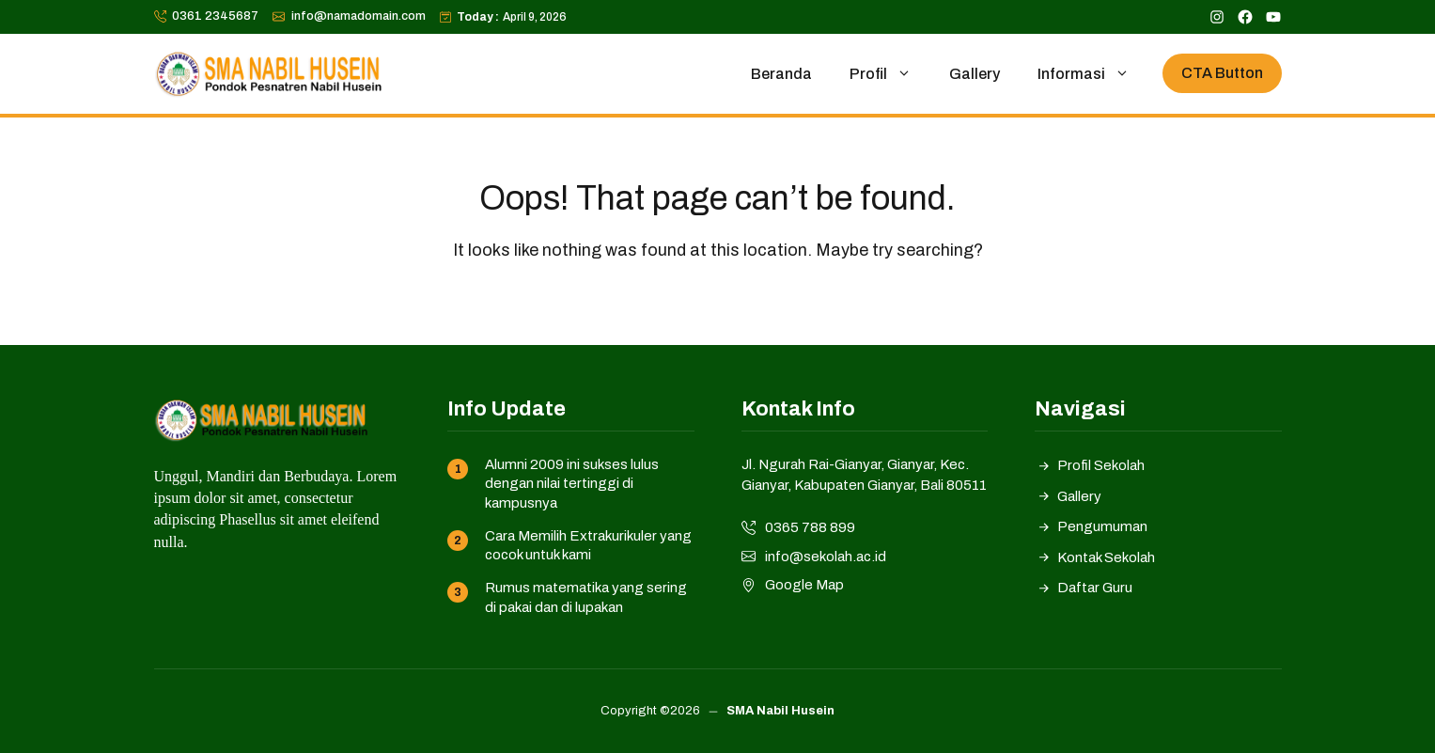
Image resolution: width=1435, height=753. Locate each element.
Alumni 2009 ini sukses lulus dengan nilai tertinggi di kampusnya (572, 483)
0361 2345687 (215, 16)
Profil (890, 74)
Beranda (781, 74)
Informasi (1092, 74)
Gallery (974, 74)
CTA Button (1222, 73)
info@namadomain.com (358, 16)
